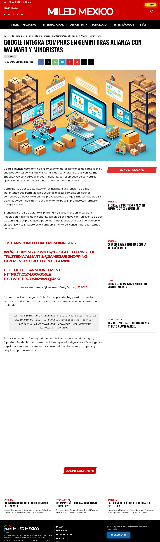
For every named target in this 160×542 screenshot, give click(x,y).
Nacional (112, 202)
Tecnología (18, 36)
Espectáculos (115, 320)
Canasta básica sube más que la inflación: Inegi (127, 246)
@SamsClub (55, 256)
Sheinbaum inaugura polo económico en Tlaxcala (26, 469)
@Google (59, 252)
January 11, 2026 (77, 287)
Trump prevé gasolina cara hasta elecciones (76, 469)
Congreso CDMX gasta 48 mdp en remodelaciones (127, 285)
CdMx (110, 280)
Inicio (7, 36)
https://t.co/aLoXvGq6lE (27, 274)
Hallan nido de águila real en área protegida (129, 469)
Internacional (63, 465)
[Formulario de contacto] (150, 4)
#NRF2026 (66, 243)
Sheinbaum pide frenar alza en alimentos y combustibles (126, 207)
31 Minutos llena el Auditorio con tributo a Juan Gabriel (128, 324)
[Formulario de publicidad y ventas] (122, 520)
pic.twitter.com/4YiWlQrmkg (32, 279)
